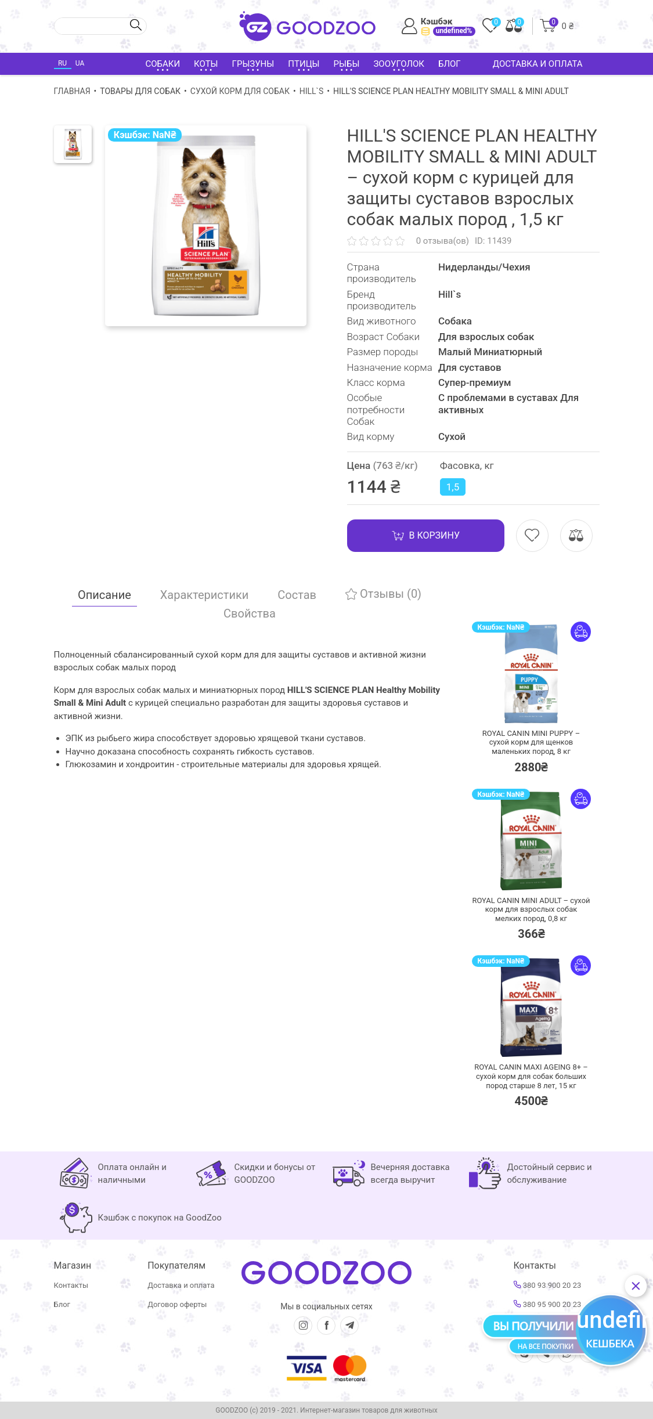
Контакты (71, 1285)
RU (62, 63)
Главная (72, 91)
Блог (449, 64)
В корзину (426, 535)
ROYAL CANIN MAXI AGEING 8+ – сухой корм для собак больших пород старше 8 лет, (531, 1076)
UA (79, 63)
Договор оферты (177, 1304)
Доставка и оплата (538, 64)
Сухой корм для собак (240, 91)
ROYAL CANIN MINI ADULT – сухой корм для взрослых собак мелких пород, (531, 909)
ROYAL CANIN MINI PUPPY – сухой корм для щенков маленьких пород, (531, 742)
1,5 (452, 487)
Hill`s (312, 91)
